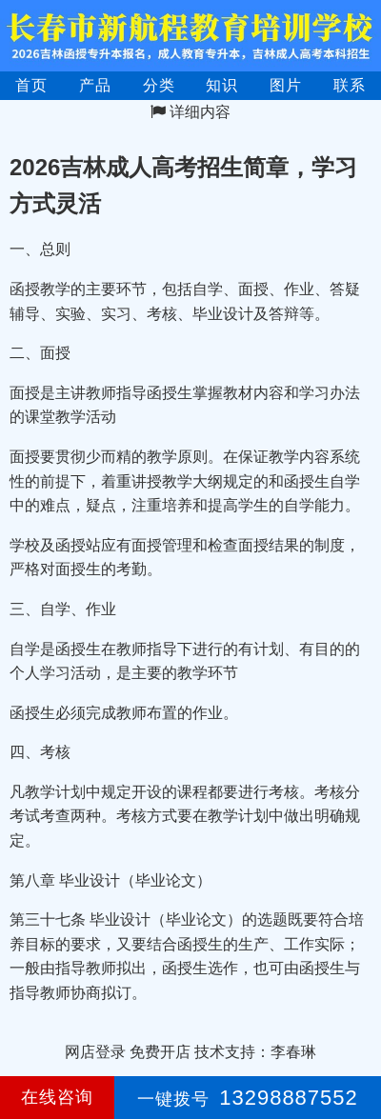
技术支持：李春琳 (255, 1052)
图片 (286, 85)
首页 (31, 85)
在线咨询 (57, 1097)
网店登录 (95, 1052)
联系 (349, 85)
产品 (95, 85)
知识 (222, 85)
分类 (159, 85)
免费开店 (160, 1052)
